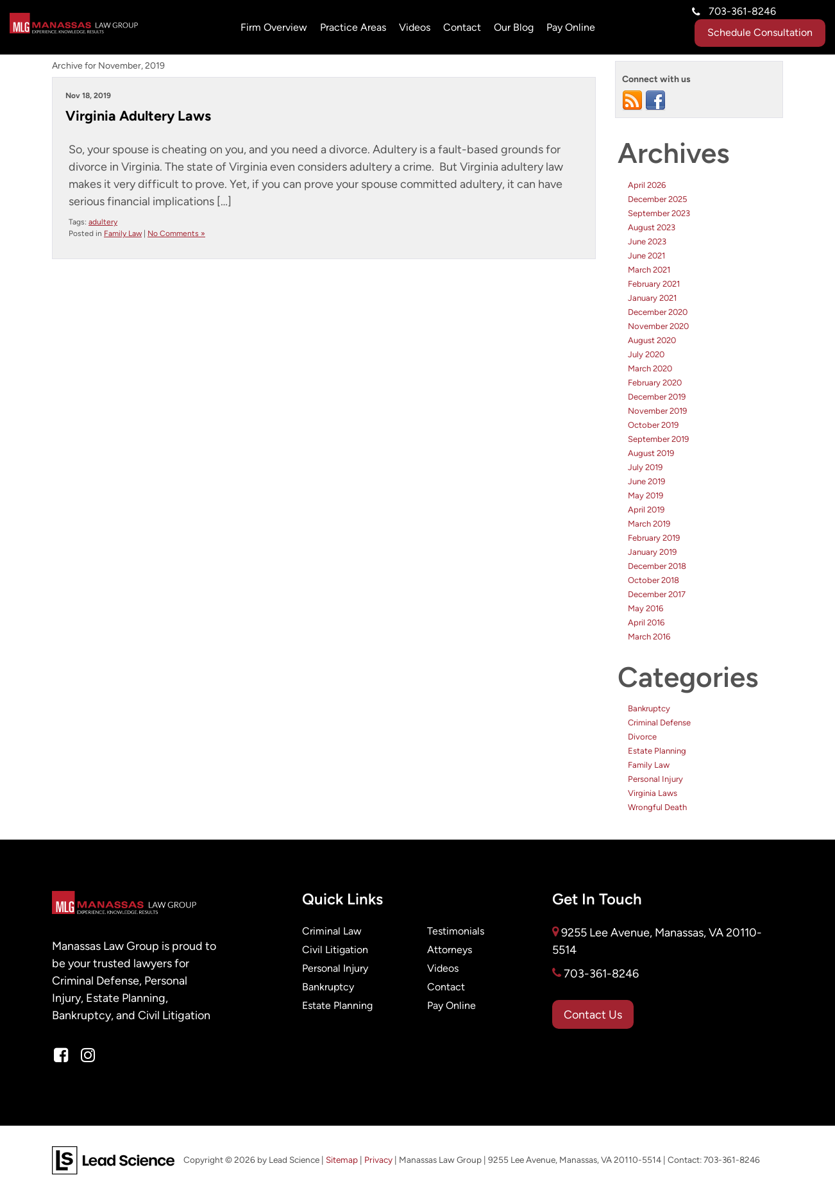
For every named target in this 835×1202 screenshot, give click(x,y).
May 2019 (645, 495)
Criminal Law (332, 931)
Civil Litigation (335, 950)
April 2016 (646, 622)
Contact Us (593, 1014)
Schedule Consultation (760, 32)
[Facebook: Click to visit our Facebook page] (61, 1055)
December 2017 (657, 594)
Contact (462, 27)
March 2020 (650, 368)
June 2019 (646, 481)
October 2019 (653, 425)
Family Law (123, 233)
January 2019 (652, 552)
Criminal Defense (659, 722)
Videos (414, 27)
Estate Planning (657, 751)
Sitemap (342, 1160)
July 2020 (646, 354)
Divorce (642, 736)
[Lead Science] (113, 1159)
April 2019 (646, 509)
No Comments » (176, 233)
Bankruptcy (649, 708)
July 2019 (645, 467)
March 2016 (649, 636)
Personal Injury (655, 779)
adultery (103, 221)
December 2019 (657, 397)
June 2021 (646, 255)
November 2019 (657, 411)
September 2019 (658, 439)
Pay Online (451, 1005)
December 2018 (657, 566)
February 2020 (655, 382)
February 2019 (654, 538)
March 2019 (649, 524)
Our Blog (514, 27)
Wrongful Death (657, 807)
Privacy (378, 1160)
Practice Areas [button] (353, 27)
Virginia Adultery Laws (138, 116)
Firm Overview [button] (273, 27)
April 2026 (647, 185)
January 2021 (652, 298)
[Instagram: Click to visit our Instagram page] (88, 1055)
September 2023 (659, 213)
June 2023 (647, 241)
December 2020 (657, 312)
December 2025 (657, 199)
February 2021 (654, 284)
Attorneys (449, 950)
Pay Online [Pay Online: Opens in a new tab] (570, 27)
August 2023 (651, 227)
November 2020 (658, 326)
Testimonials (455, 931)
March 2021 (649, 270)
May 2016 (645, 608)
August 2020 (652, 340)
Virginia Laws (652, 793)
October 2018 (653, 580)
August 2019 (651, 453)
